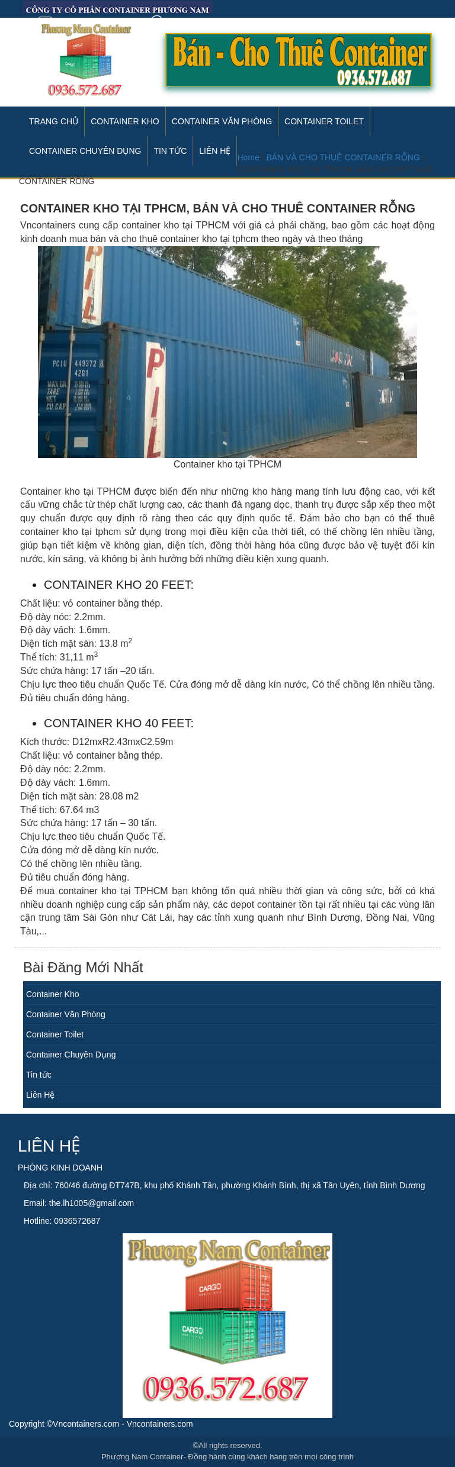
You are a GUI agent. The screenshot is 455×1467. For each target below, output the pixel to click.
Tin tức (39, 1074)
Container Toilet (324, 121)
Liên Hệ (40, 1095)
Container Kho (125, 121)
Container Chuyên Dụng (71, 1054)
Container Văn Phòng (222, 121)
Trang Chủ (53, 121)
